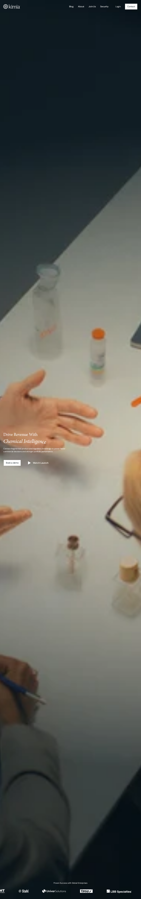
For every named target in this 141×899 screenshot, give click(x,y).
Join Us (92, 6)
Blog (71, 6)
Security (104, 6)
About (81, 6)
